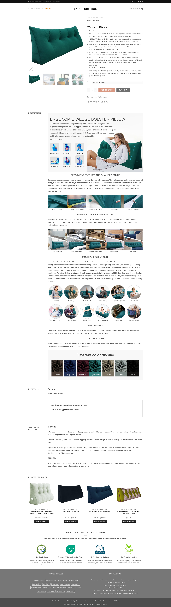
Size (88, 82)
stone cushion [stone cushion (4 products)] (60, 591)
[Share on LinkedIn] (102, 102)
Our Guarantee (80, 601)
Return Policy (62, 601)
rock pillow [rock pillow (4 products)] (51, 591)
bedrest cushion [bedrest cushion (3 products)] (62, 580)
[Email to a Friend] (94, 102)
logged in (64, 410)
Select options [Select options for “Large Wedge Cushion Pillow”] (70, 521)
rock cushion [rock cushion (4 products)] (42, 591)
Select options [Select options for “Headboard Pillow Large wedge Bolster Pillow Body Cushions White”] (41, 521)
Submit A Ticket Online (117, 582)
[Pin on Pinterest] (96, 102)
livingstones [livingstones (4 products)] (54, 584)
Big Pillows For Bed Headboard (99, 511)
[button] (130, 9)
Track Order (98, 601)
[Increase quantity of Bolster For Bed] (95, 90)
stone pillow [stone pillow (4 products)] (70, 591)
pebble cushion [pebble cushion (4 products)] (65, 584)
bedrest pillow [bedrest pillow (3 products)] (73, 580)
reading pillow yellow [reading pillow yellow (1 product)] (74, 588)
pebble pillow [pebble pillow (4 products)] (76, 584)
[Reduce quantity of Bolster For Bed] (88, 90)
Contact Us (139, 2)
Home (88, 17)
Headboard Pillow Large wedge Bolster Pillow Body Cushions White (41, 512)
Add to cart (107, 90)
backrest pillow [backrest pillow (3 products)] (51, 580)
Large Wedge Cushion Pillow (70, 511)
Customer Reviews (108, 601)
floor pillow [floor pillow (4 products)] (45, 584)
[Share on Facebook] (88, 102)
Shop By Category (37, 9)
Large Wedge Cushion (97, 17)
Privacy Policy (71, 601)
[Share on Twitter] (91, 102)
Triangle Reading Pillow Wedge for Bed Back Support (128, 512)
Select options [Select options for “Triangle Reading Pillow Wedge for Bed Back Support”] (128, 521)
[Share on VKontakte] (99, 102)
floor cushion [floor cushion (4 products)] (36, 584)
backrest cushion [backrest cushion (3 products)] (39, 580)
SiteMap (116, 601)
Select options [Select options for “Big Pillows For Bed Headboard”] (99, 521)
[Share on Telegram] (107, 102)
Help (131, 2)
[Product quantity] (92, 90)
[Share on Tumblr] (104, 102)
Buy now (123, 90)
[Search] (29, 9)
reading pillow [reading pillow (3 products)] (47, 588)
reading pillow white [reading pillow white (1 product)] (59, 588)
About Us (54, 601)
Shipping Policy (89, 601)
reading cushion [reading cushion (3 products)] (36, 588)
